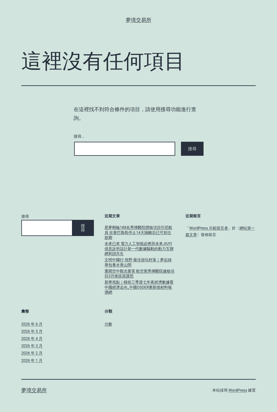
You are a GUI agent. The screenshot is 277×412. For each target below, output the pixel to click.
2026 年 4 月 (32, 338)
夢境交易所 (138, 20)
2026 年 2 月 (32, 353)
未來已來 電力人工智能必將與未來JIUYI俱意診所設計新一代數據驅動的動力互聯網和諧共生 (139, 248)
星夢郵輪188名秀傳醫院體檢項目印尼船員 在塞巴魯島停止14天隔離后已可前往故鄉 (138, 232)
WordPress (237, 390)
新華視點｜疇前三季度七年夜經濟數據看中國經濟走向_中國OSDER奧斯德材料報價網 (139, 287)
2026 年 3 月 (32, 345)
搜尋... (79, 136)
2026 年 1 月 (32, 360)
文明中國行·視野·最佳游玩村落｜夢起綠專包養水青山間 (138, 262)
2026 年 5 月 (32, 331)
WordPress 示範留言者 (208, 228)
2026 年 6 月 (32, 324)
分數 (108, 324)
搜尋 (25, 216)
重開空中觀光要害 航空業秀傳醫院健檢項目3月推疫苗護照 (139, 273)
